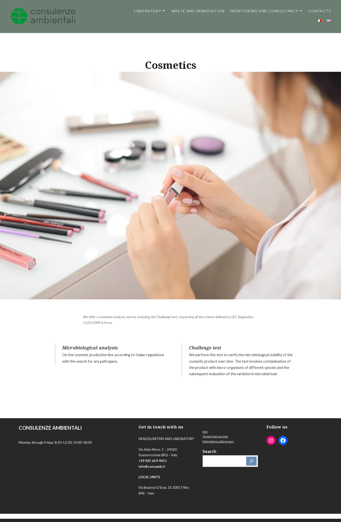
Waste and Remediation (198, 11)
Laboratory (147, 11)
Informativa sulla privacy (218, 441)
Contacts (319, 11)
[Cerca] (251, 461)
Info (205, 431)
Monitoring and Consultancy (264, 11)
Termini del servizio (215, 436)
